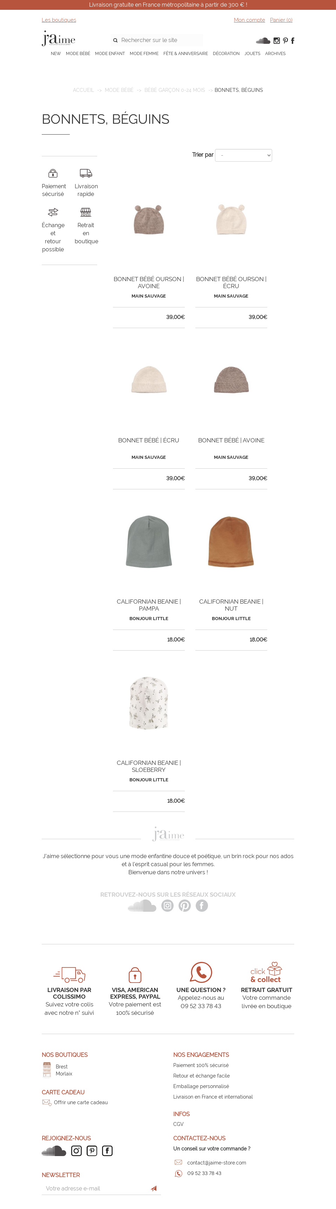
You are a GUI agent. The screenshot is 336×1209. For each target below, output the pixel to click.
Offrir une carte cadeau (81, 1102)
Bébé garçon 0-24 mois (175, 90)
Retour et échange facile (201, 1076)
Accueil (83, 90)
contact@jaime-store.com (216, 1163)
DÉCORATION (226, 53)
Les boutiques (59, 20)
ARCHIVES (275, 53)
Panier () (281, 20)
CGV (178, 1124)
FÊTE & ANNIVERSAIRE (185, 53)
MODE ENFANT (110, 53)
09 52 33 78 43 (204, 1173)
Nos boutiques (65, 1055)
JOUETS (252, 53)
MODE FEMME (144, 53)
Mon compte (249, 20)
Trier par (203, 154)
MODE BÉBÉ (78, 53)
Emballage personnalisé (201, 1086)
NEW (56, 53)
